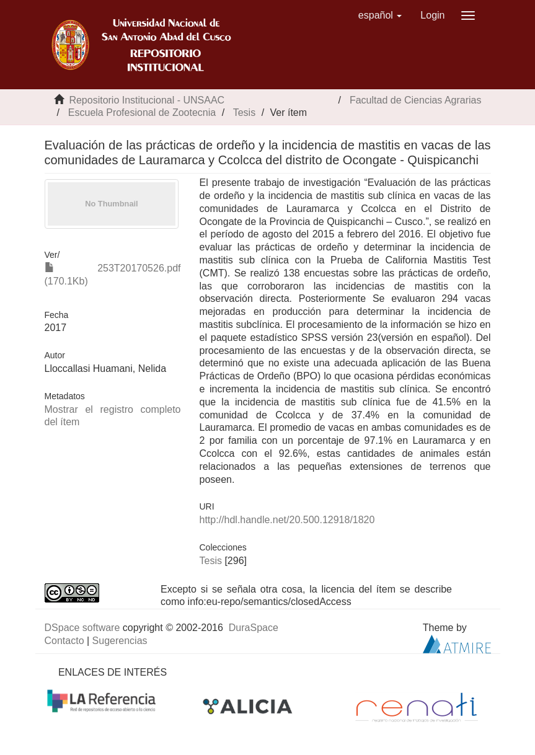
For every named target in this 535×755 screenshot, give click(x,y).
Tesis (244, 112)
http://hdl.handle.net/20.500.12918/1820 (287, 519)
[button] (380, 15)
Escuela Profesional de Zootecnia (142, 112)
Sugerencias (120, 640)
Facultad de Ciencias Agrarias (416, 100)
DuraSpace (253, 627)
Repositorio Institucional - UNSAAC (146, 100)
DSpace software (82, 627)
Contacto (64, 640)
